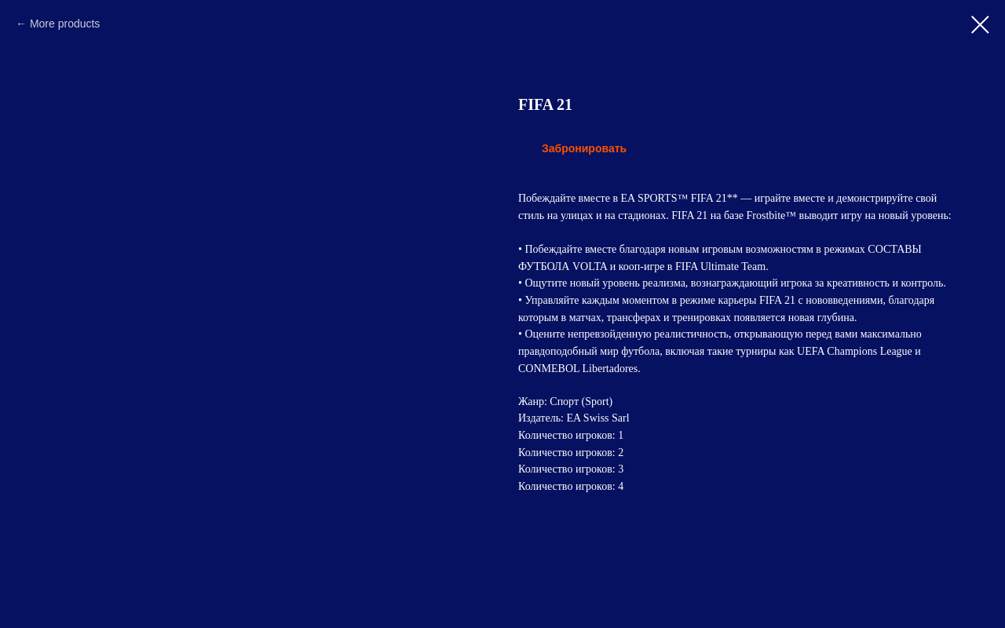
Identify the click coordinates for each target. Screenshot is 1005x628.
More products (65, 23)
